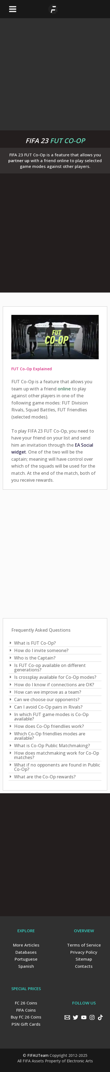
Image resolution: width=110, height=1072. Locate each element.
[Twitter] (75, 1017)
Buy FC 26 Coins (26, 1017)
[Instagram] (92, 1017)
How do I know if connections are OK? (54, 685)
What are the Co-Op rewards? (45, 777)
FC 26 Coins (26, 1003)
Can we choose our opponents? (46, 699)
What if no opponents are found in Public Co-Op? (57, 767)
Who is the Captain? (34, 658)
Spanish (26, 966)
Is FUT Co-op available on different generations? (50, 667)
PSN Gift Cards (26, 1024)
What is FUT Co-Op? (35, 643)
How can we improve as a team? (47, 692)
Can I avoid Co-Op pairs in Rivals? (48, 707)
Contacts (84, 966)
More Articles (26, 945)
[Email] (67, 1017)
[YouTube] (84, 1017)
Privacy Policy (83, 952)
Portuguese (26, 959)
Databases (26, 952)
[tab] (55, 643)
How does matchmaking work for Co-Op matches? (56, 755)
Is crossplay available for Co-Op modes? (55, 677)
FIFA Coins (26, 1010)
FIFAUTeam (38, 1055)
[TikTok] (100, 1017)
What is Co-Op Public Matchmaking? (52, 746)
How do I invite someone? (41, 650)
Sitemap (84, 959)
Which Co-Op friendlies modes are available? (49, 736)
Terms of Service (84, 945)
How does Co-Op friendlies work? (49, 726)
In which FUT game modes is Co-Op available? (51, 716)
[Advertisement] (55, 73)
